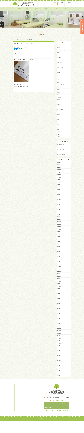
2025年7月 (59, 187)
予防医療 (59, 54)
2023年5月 (59, 246)
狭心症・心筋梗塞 (60, 113)
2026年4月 (59, 167)
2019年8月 (59, 346)
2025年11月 (59, 177)
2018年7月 (59, 379)
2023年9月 (59, 236)
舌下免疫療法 (59, 64)
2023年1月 (59, 256)
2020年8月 (59, 315)
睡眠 (58, 110)
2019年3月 (59, 359)
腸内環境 (59, 47)
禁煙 (58, 72)
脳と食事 (59, 61)
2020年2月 (59, 331)
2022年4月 (59, 264)
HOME (14, 39)
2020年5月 (59, 323)
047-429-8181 (65, 4)
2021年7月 (59, 287)
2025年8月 (59, 185)
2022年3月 (59, 267)
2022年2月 (59, 269)
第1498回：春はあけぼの (62, 151)
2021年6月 (59, 290)
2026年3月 (59, 169)
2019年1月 (59, 364)
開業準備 (59, 131)
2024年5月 (59, 218)
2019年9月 (59, 343)
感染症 (58, 105)
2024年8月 (59, 210)
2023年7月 (59, 241)
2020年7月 (59, 318)
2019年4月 (59, 356)
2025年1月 (59, 200)
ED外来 (58, 67)
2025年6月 (59, 190)
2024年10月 (59, 205)
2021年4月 (59, 295)
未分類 (58, 141)
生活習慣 (59, 133)
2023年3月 (59, 251)
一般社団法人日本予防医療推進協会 (64, 51)
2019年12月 (59, 336)
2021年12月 (59, 274)
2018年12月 (59, 366)
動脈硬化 (59, 92)
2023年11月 (59, 231)
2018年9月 (59, 374)
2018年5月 (59, 384)
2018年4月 (59, 387)
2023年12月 (59, 228)
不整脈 (58, 118)
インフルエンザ (60, 69)
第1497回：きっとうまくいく (63, 154)
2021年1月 (59, 302)
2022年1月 (59, 272)
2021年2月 (59, 300)
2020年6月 (59, 320)
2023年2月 (59, 254)
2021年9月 (59, 282)
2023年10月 (59, 233)
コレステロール (60, 97)
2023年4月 (59, 249)
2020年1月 (59, 333)
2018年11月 (59, 369)
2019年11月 (59, 338)
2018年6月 (59, 382)
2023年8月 (59, 238)
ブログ (17, 39)
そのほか (20, 39)
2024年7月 (59, 213)
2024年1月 (59, 226)
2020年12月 (59, 305)
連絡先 (58, 128)
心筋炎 (58, 56)
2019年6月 (59, 351)
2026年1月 (59, 172)
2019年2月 (59, 361)
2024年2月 (59, 223)
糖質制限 (59, 74)
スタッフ (59, 45)
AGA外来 (59, 59)
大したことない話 (60, 87)
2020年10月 (59, 310)
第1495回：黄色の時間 (61, 159)
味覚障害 (59, 123)
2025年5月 (59, 192)
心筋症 (58, 102)
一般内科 (59, 77)
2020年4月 (59, 325)
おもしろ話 (59, 115)
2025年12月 (59, 174)
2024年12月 (59, 203)
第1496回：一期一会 (61, 156)
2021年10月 (59, 279)
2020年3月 (59, 328)
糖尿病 (58, 82)
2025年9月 (59, 182)
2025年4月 (59, 195)
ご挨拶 (58, 138)
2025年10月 (59, 180)
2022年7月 (59, 259)
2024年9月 (59, 208)
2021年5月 (59, 292)
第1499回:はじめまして (61, 149)
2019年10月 (59, 341)
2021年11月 (59, 277)
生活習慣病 (59, 136)
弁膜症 (58, 95)
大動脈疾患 (59, 100)
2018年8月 (59, 377)
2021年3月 (59, 297)
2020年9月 (59, 313)
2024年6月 (59, 215)
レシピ (58, 120)
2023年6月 (59, 244)
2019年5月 (59, 354)
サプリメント (59, 90)
